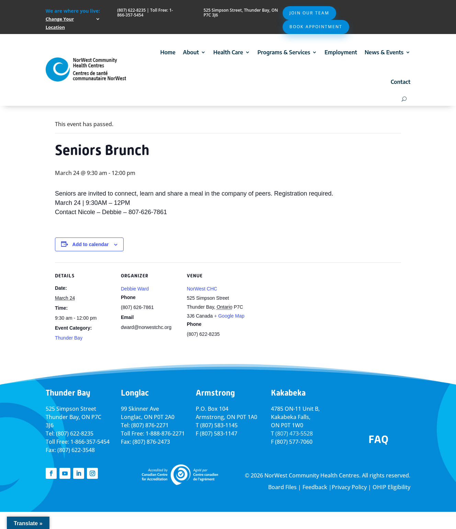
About (191, 52)
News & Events (384, 52)
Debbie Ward (135, 288)
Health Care (228, 52)
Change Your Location (60, 23)
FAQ (378, 439)
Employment (340, 52)
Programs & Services (284, 52)
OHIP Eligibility (391, 487)
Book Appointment (315, 27)
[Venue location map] (289, 309)
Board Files (282, 487)
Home (167, 52)
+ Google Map (229, 316)
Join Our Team (309, 13)
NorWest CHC (202, 288)
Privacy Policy (349, 487)
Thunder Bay (68, 338)
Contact (400, 81)
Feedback (315, 487)
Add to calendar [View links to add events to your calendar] (90, 244)
